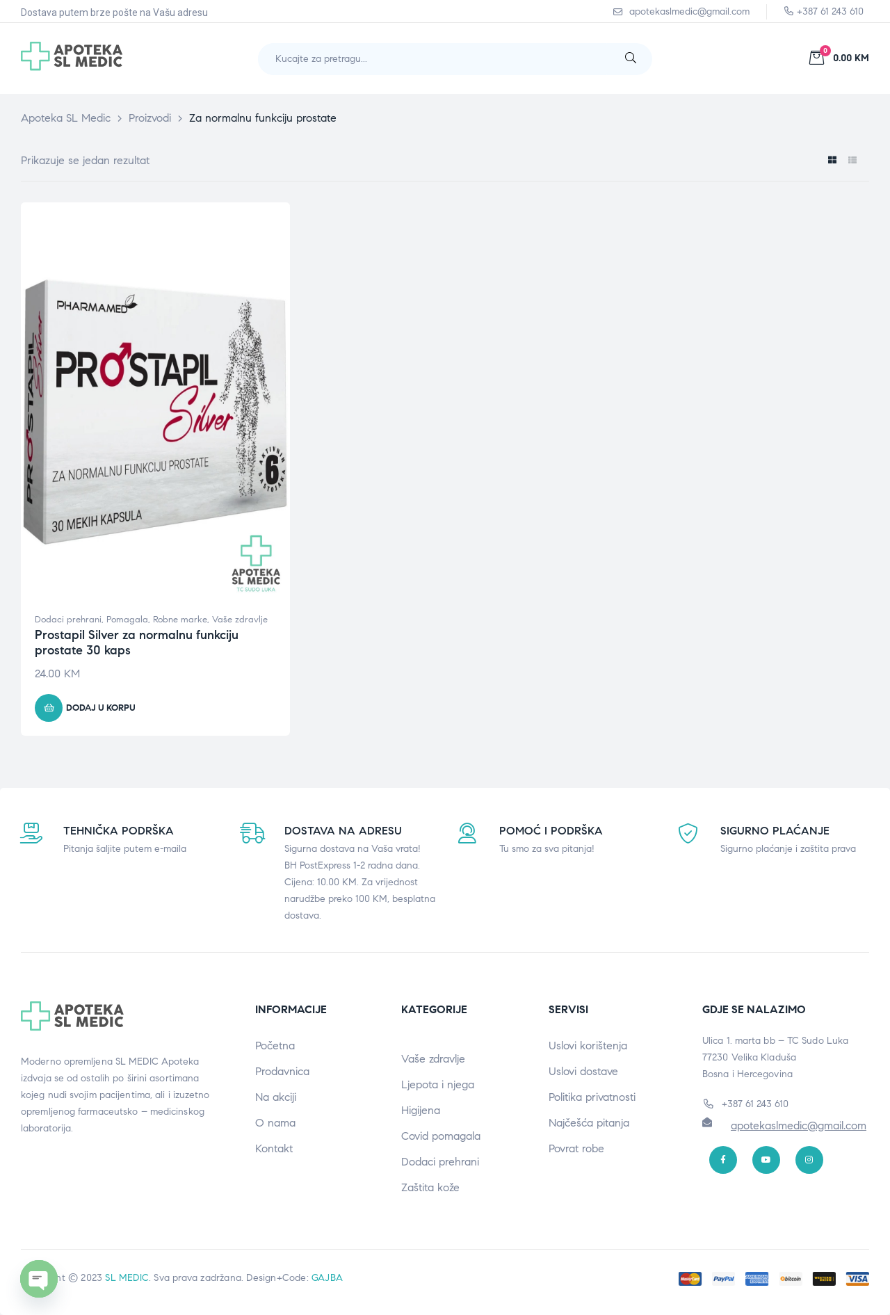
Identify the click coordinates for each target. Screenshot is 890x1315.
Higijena (420, 1110)
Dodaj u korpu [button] (101, 707)
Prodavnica (282, 1071)
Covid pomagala (440, 1136)
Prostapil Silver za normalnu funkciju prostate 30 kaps (136, 642)
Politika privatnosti (592, 1097)
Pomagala (127, 619)
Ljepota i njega (437, 1084)
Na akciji (275, 1097)
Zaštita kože (430, 1187)
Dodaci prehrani (68, 619)
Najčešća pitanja (589, 1122)
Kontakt (274, 1148)
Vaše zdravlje (240, 619)
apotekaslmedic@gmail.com (798, 1125)
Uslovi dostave (583, 1071)
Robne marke (180, 619)
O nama (275, 1122)
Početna (275, 1045)
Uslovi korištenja (588, 1045)
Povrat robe (576, 1148)
